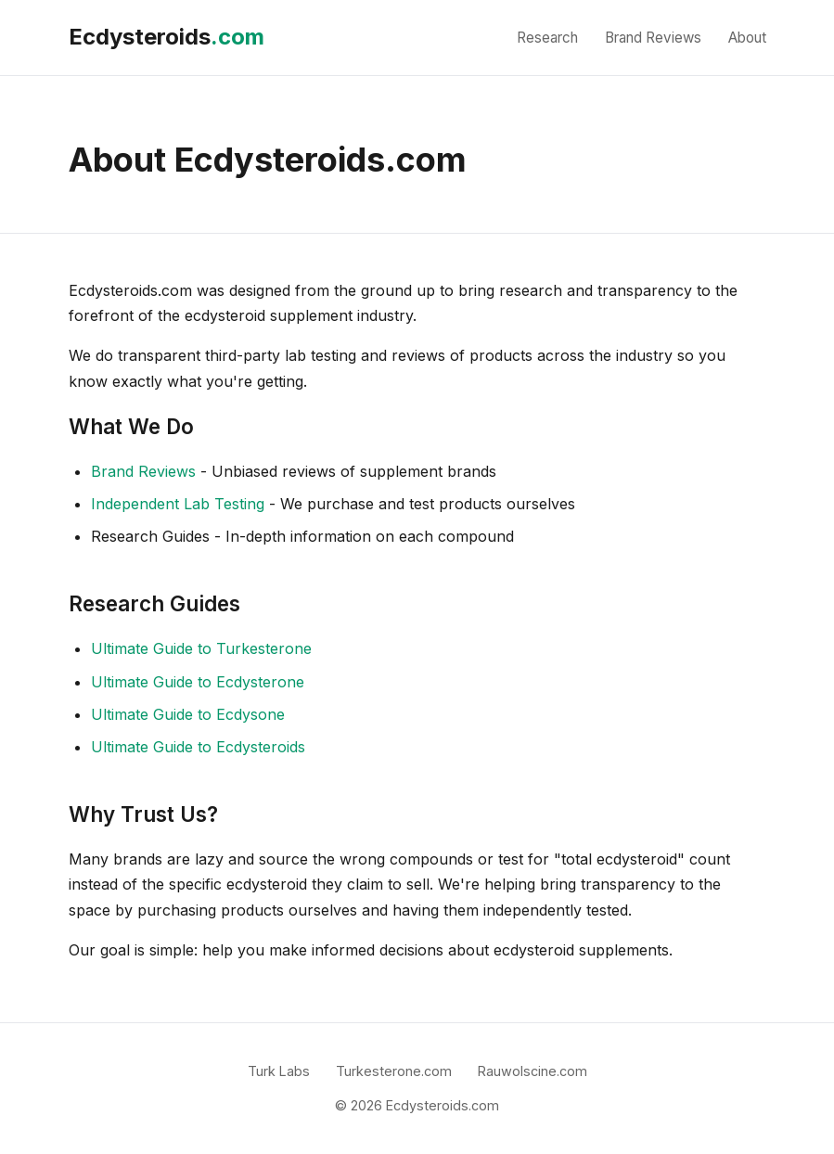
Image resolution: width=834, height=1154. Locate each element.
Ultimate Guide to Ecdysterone (197, 682)
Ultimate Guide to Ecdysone (188, 714)
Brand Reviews (653, 37)
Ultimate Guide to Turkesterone (201, 648)
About (747, 37)
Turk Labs (279, 1071)
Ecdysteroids (166, 36)
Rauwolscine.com (532, 1071)
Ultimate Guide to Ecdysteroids (198, 746)
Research (547, 37)
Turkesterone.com (394, 1071)
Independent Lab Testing (177, 503)
